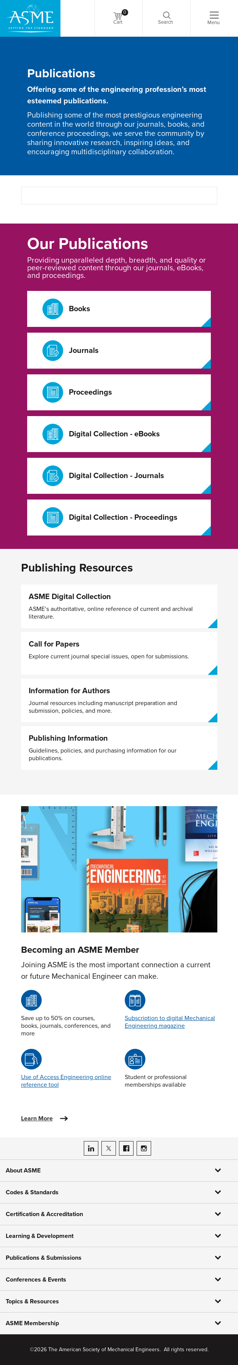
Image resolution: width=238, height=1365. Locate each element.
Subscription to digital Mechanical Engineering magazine (170, 1022)
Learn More (37, 1118)
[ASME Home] (30, 18)
